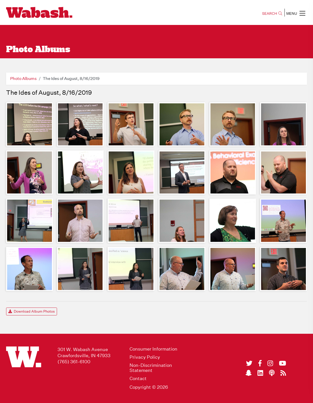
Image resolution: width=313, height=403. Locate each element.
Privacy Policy (145, 357)
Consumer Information (153, 349)
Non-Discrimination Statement (151, 368)
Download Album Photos (31, 311)
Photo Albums (23, 78)
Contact (138, 378)
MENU (295, 13)
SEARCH (272, 13)
